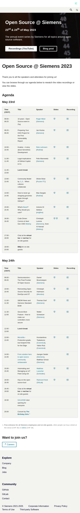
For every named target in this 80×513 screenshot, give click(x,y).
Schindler (40, 374)
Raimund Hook (42, 380)
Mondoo (40, 294)
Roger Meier (40, 119)
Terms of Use (8, 509)
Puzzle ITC (41, 181)
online (23, 428)
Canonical (41, 343)
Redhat (39, 150)
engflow (40, 212)
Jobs (4, 472)
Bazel (25, 207)
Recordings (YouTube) (21, 48)
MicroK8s (21, 337)
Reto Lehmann (41, 147)
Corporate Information (38, 506)
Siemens (40, 121)
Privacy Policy (60, 506)
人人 (21, 181)
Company (6, 463)
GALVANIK (22, 400)
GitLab (39, 382)
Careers (9, 444)
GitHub (5, 490)
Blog (4, 468)
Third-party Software (29, 509)
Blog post (48, 48)
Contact (5, 498)
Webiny (28, 224)
